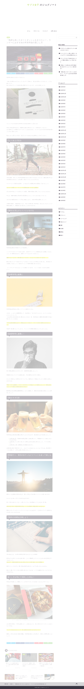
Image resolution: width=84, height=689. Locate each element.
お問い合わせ (54, 31)
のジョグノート (42, 4)
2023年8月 (62, 103)
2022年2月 (62, 163)
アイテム (62, 211)
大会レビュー (63, 221)
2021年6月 (62, 190)
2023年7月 (62, 106)
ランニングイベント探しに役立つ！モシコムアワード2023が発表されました (68, 54)
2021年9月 (62, 180)
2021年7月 (62, 187)
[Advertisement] (42, 19)
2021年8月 (62, 183)
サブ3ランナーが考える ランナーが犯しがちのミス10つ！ (68, 49)
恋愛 (61, 225)
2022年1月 (62, 167)
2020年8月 (62, 200)
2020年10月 (63, 193)
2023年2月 (62, 123)
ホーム (28, 31)
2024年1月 (62, 90)
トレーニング (63, 218)
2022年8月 (62, 143)
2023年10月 (63, 96)
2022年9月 (62, 140)
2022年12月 (63, 130)
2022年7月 (62, 147)
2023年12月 (63, 93)
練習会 (61, 231)
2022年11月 (63, 133)
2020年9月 (62, 197)
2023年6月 (62, 110)
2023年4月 (62, 116)
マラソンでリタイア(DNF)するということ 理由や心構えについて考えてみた (68, 60)
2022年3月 (62, 160)
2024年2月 (62, 86)
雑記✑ (61, 235)
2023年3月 (62, 120)
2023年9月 (62, 100)
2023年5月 (62, 113)
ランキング (45, 31)
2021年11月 (63, 173)
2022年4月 (62, 157)
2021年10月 (63, 177)
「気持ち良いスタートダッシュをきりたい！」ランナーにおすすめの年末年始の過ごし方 (68, 73)
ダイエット (62, 215)
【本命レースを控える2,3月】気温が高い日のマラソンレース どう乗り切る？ (68, 67)
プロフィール (36, 31)
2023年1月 (62, 126)
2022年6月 (62, 150)
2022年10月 (63, 137)
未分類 (61, 228)
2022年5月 (62, 153)
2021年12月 (63, 170)
